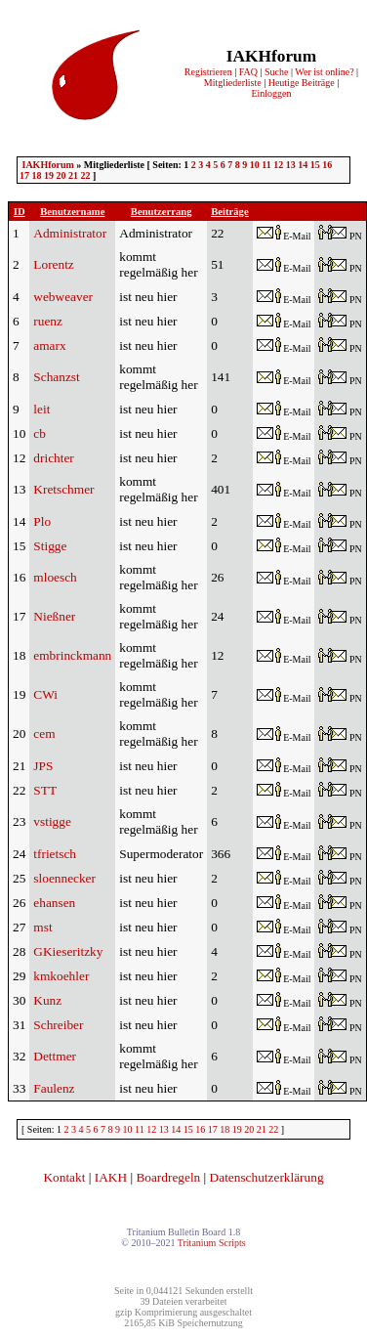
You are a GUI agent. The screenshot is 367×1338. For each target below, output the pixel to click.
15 (315, 164)
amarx (49, 345)
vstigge (52, 821)
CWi (45, 694)
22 (86, 175)
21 (73, 175)
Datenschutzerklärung (267, 1177)
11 (266, 164)
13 (291, 164)
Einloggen (271, 93)
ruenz (47, 321)
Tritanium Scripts (212, 1242)
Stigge (49, 546)
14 (302, 164)
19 (49, 175)
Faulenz (53, 1088)
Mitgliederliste (233, 82)
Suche (276, 71)
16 (327, 164)
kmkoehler (61, 976)
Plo (42, 521)
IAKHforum (48, 164)
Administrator (69, 233)
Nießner (54, 616)
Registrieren (208, 71)
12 (278, 164)
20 (61, 175)
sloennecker (64, 878)
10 (255, 164)
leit (41, 409)
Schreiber (58, 1024)
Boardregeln (168, 1177)
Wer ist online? (324, 71)
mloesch (54, 577)
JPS (43, 765)
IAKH (111, 1177)
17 (24, 175)
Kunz (47, 1000)
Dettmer (54, 1056)
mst (42, 927)
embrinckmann (72, 655)
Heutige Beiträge (301, 82)
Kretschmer (63, 489)
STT (45, 790)
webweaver (63, 296)
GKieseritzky (67, 951)
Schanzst (56, 376)
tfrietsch (54, 853)
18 (37, 175)
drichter (53, 458)
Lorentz (53, 264)
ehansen (54, 902)
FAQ (248, 71)
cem (44, 733)
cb (39, 433)
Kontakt (64, 1177)
